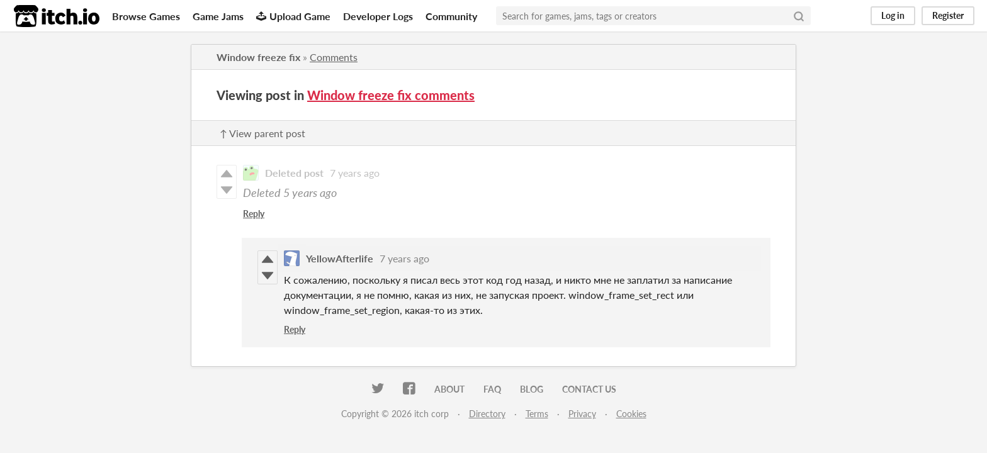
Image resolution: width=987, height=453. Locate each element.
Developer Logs (378, 16)
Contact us (589, 389)
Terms (537, 413)
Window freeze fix (258, 57)
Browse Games (146, 16)
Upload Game (293, 16)
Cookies (631, 413)
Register (948, 15)
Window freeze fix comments (391, 95)
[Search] (799, 15)
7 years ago (355, 173)
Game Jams (218, 16)
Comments (334, 57)
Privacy (582, 413)
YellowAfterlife (339, 258)
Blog (531, 389)
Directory (487, 413)
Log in (893, 15)
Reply (253, 213)
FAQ (492, 389)
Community (451, 16)
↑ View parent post (262, 133)
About (449, 389)
